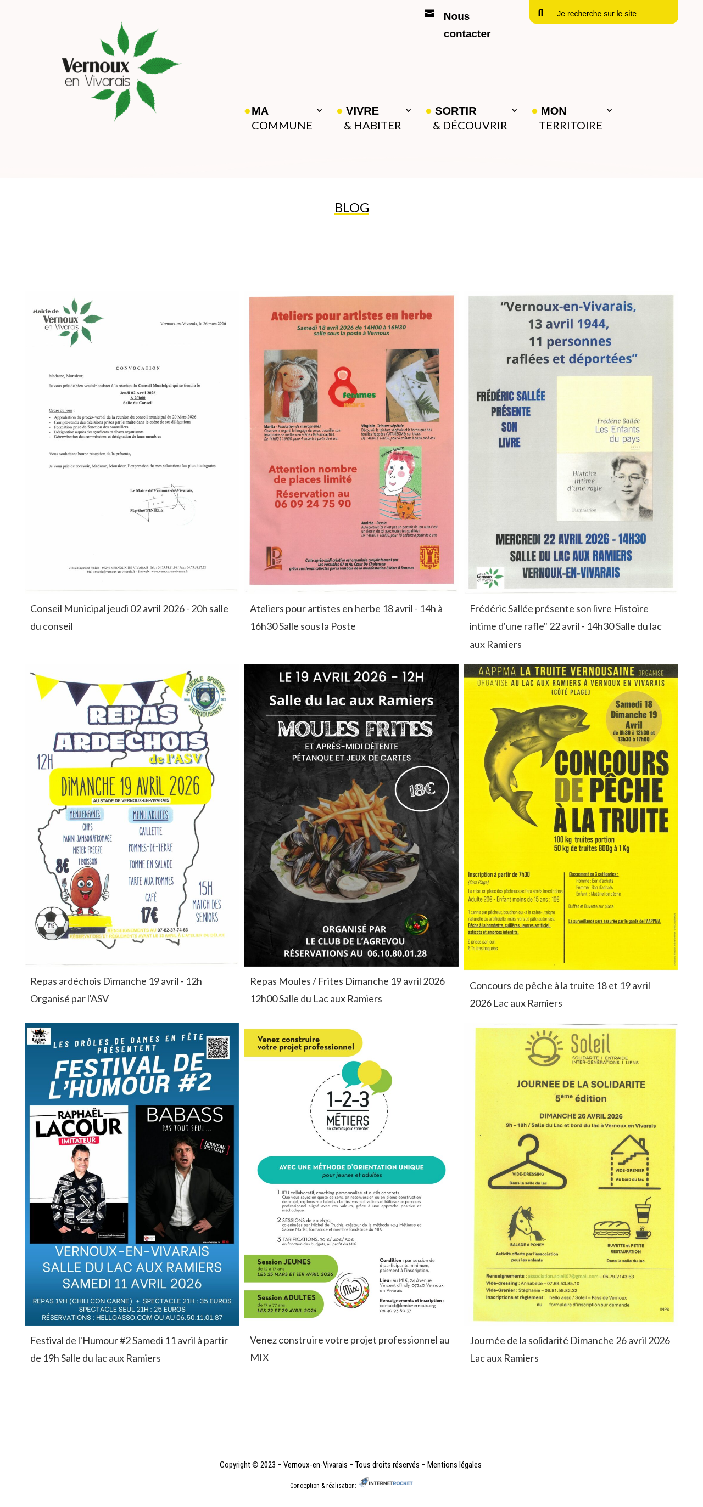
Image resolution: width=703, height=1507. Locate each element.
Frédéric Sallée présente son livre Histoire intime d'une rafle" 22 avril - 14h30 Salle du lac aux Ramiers (566, 626)
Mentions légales (454, 1465)
